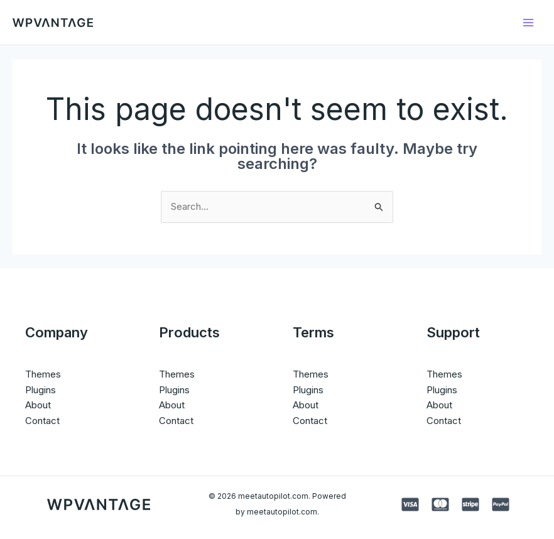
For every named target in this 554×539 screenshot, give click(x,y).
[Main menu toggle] (528, 22)
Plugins (40, 390)
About (38, 405)
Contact (42, 421)
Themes (43, 374)
